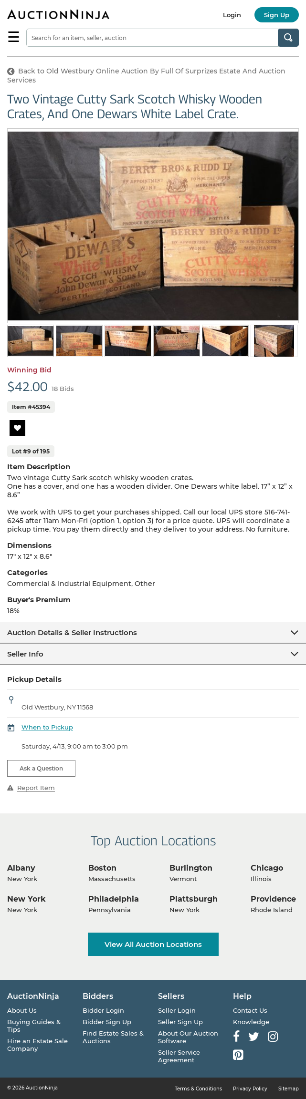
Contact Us (250, 1010)
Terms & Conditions (198, 1089)
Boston (102, 868)
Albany (21, 868)
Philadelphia (113, 899)
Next (293, 342)
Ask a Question (41, 768)
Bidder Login (103, 1010)
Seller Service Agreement (179, 1056)
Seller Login (177, 1010)
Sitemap (288, 1089)
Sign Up (276, 15)
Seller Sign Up (180, 1022)
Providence (273, 899)
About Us (22, 1010)
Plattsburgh (193, 899)
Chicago (267, 868)
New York (26, 899)
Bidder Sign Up (107, 1022)
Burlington (190, 868)
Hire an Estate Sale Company (37, 1044)
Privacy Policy (250, 1089)
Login (232, 15)
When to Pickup (47, 727)
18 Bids (63, 388)
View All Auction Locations (153, 944)
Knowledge (251, 1022)
